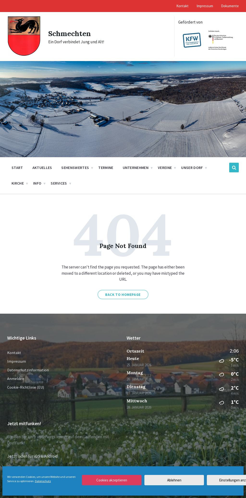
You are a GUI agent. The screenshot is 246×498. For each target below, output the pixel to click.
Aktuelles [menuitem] (42, 167)
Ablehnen (174, 480)
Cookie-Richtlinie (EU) (25, 387)
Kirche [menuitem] (18, 183)
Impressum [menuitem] (205, 6)
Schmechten (69, 33)
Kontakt (14, 352)
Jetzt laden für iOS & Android (32, 456)
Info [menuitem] (37, 183)
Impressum (16, 361)
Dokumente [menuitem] (230, 6)
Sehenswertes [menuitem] (75, 167)
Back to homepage (123, 294)
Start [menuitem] (17, 167)
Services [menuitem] (59, 183)
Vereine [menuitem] (165, 167)
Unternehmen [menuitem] (136, 167)
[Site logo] (24, 55)
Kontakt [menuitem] (182, 6)
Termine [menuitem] (105, 167)
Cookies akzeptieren (111, 480)
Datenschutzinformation (28, 369)
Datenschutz (43, 481)
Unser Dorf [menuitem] (192, 167)
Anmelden (15, 378)
